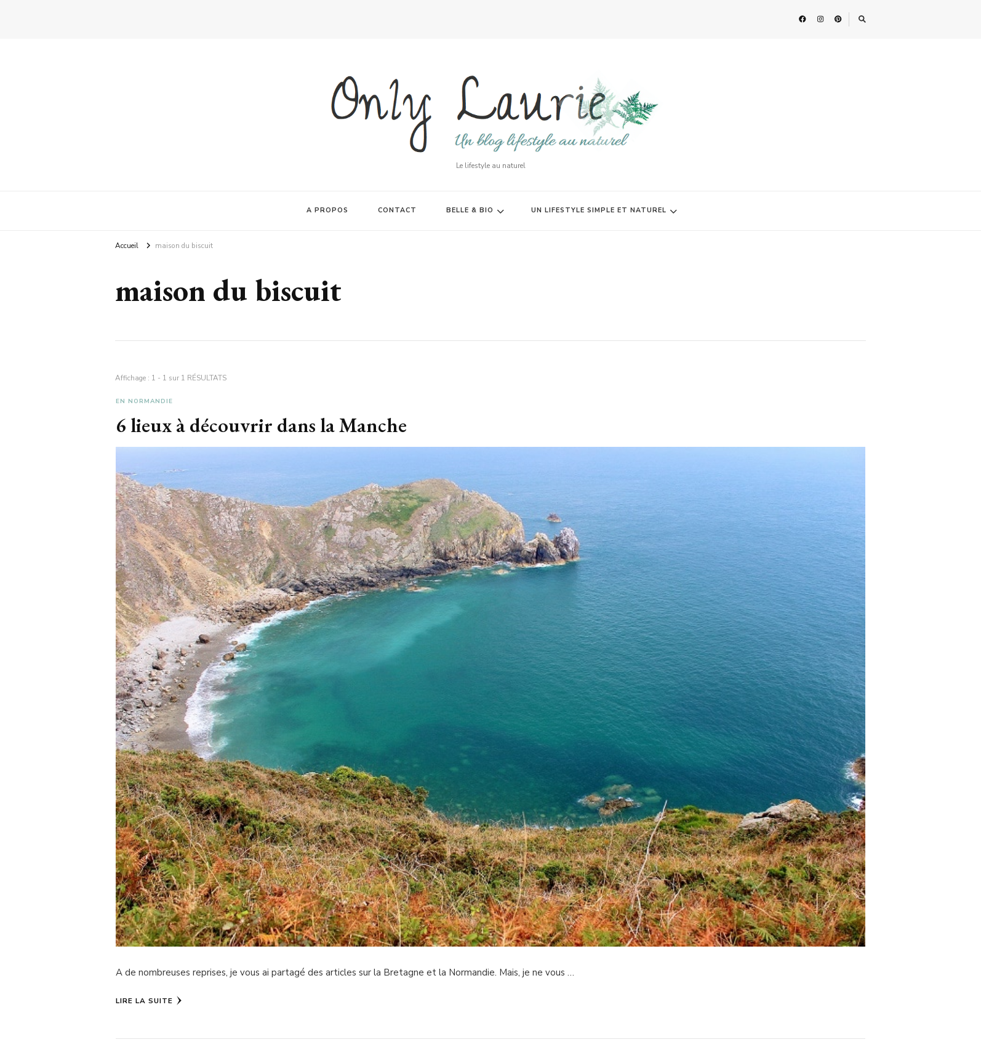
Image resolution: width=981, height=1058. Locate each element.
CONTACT (397, 210)
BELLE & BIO (470, 210)
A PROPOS (327, 210)
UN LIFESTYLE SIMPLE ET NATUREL (599, 210)
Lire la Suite (149, 1001)
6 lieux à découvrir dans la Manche (261, 424)
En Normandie (144, 401)
